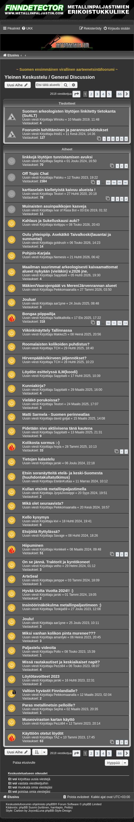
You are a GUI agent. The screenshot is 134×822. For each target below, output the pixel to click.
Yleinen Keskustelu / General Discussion (50, 77)
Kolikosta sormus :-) (40, 443)
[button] (76, 94)
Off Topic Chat (35, 173)
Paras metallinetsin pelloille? (48, 705)
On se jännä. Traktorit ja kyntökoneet (56, 562)
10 (108, 323)
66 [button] (120, 94)
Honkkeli (60, 549)
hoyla (57, 447)
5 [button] (109, 94)
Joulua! (29, 299)
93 (108, 182)
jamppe (59, 580)
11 (114, 323)
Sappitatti (60, 275)
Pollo (57, 652)
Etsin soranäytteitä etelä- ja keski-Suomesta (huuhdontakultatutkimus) (62, 475)
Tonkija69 (60, 609)
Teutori (58, 194)
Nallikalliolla (62, 318)
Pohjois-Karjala (36, 253)
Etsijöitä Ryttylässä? (41, 531)
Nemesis (60, 257)
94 (114, 182)
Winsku (59, 119)
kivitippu (59, 225)
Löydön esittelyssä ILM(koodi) (49, 372)
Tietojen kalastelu (38, 459)
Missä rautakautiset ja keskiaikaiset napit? (61, 662)
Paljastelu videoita (39, 648)
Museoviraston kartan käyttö (48, 719)
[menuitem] (27, 28)
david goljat (62, 418)
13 (125, 323)
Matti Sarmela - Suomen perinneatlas (56, 414)
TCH (57, 348)
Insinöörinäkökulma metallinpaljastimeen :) (61, 605)
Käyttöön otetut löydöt (42, 733)
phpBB (50, 804)
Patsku (58, 177)
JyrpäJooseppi (64, 493)
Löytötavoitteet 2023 (40, 676)
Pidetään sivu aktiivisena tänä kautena (57, 428)
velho (57, 566)
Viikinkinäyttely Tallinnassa (47, 330)
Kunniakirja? (34, 386)
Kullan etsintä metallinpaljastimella (54, 489)
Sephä (58, 161)
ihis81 (58, 134)
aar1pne (59, 303)
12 (119, 323)
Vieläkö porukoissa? (41, 400)
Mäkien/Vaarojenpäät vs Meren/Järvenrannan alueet (69, 285)
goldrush (60, 243)
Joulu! (28, 619)
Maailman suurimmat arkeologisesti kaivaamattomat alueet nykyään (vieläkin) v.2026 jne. (70, 269)
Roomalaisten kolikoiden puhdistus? (55, 344)
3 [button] (97, 94)
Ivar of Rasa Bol (65, 210)
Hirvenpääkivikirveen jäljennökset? (54, 358)
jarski (57, 463)
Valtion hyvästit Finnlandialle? (49, 691)
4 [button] (103, 94)
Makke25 (60, 334)
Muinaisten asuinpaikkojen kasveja (54, 206)
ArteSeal (30, 576)
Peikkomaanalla (65, 289)
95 (119, 182)
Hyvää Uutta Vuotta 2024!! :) (47, 591)
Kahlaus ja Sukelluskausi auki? (50, 221)
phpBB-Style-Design (58, 810)
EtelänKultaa (63, 481)
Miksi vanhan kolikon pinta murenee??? (59, 633)
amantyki (60, 637)
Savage (59, 535)
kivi (56, 521)
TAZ (56, 737)
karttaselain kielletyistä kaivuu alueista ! (59, 190)
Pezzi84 (59, 666)
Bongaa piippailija (38, 314)
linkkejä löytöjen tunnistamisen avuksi (57, 157)
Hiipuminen (32, 545)
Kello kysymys (35, 517)
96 (125, 182)
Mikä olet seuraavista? (42, 503)
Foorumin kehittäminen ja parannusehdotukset (65, 130)
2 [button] (91, 94)
